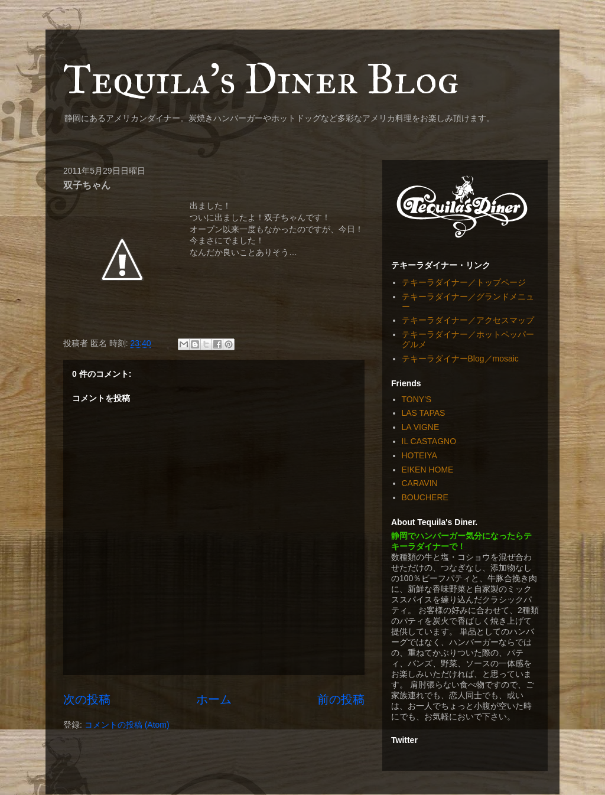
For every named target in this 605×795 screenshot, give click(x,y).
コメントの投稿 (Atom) (127, 724)
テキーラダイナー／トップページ (464, 282)
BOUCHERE (425, 497)
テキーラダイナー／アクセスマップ (468, 320)
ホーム (214, 699)
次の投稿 (86, 699)
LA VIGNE (421, 427)
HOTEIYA (419, 455)
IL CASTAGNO (429, 441)
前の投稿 (341, 699)
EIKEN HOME (428, 469)
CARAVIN (420, 483)
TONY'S (417, 399)
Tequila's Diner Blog (261, 79)
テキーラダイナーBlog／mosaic (460, 358)
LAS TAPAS (423, 413)
